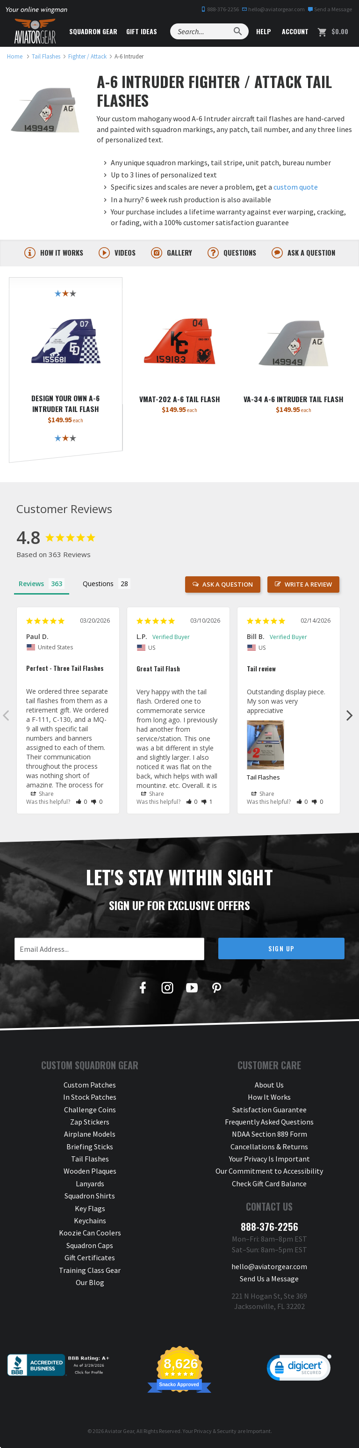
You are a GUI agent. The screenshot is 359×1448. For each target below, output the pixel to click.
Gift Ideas (141, 31)
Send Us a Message (269, 1279)
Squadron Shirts (90, 1196)
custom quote (295, 186)
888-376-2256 (220, 9)
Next (350, 715)
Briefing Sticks (89, 1147)
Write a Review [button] (308, 585)
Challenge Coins (90, 1110)
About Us (269, 1085)
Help (262, 31)
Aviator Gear (119, 1431)
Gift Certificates (90, 1258)
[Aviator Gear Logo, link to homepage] (35, 31)
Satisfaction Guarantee (269, 1110)
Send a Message (330, 9)
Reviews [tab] (31, 584)
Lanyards (90, 1184)
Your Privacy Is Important (269, 1159)
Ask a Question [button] (227, 585)
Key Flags (90, 1209)
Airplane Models (89, 1134)
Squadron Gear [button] (93, 31)
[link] (299, 1371)
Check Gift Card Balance (269, 1184)
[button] (81, 803)
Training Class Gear (90, 1271)
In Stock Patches (89, 1098)
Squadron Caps (89, 1246)
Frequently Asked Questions (269, 1122)
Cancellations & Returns (269, 1147)
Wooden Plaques (90, 1171)
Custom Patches (90, 1085)
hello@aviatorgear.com (273, 9)
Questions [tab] (98, 584)
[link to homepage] (14, 56)
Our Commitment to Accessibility (269, 1171)
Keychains (90, 1221)
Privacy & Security (215, 1431)
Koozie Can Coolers (90, 1233)
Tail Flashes (263, 778)
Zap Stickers (89, 1122)
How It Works (269, 1098)
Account (294, 31)
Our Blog (90, 1283)
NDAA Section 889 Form (269, 1134)
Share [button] (42, 795)
